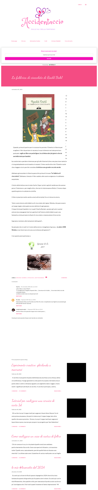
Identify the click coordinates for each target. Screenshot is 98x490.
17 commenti (22, 391)
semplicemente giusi (21, 309)
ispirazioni (30, 277)
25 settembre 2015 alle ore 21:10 (29, 286)
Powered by (49, 64)
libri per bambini (39, 277)
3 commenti (22, 457)
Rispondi (19, 296)
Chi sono (23, 41)
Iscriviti (49, 58)
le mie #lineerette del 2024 (28, 467)
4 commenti (22, 426)
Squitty (18, 286)
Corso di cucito (68, 41)
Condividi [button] (64, 277)
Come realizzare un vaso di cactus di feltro (36, 436)
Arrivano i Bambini (56, 41)
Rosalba (18, 299)
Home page (14, 41)
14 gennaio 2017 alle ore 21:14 (35, 309)
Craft (45, 41)
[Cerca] (80, 4)
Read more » (57, 391)
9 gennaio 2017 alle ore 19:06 (28, 299)
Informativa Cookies (35, 41)
